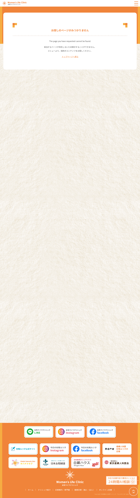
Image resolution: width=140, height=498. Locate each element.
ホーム (30, 489)
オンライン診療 (105, 489)
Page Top (133, 491)
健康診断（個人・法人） (84, 489)
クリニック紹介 (44, 489)
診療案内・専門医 (62, 489)
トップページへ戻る (70, 56)
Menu (136, 3)
